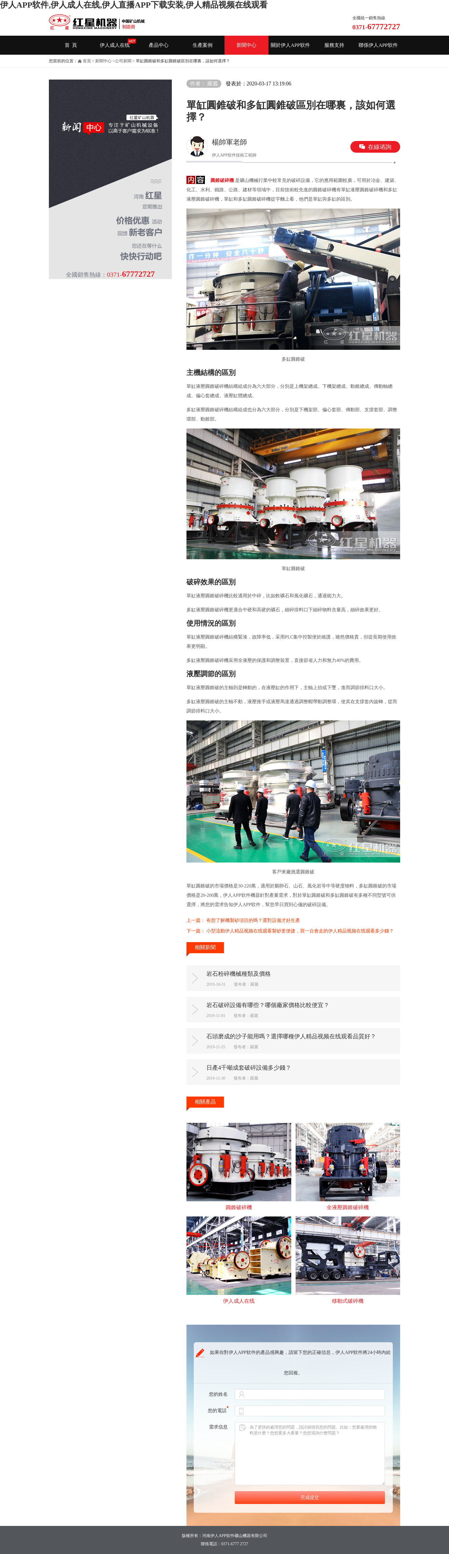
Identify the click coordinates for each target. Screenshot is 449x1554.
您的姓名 (218, 1394)
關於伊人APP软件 (290, 45)
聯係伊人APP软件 (378, 45)
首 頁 (71, 45)
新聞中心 (246, 45)
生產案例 (202, 45)
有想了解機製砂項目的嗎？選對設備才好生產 (253, 920)
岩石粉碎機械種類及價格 (238, 973)
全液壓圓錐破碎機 (348, 1207)
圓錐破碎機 (222, 180)
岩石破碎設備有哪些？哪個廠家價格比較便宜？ (267, 1005)
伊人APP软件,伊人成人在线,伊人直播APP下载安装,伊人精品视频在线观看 (134, 4)
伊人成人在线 (115, 45)
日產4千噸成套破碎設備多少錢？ (248, 1067)
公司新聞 (123, 61)
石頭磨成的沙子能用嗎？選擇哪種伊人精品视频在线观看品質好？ (291, 1036)
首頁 (87, 61)
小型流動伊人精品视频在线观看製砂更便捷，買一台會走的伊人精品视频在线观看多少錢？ (300, 930)
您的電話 (218, 1410)
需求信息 (218, 1426)
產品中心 (159, 45)
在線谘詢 (379, 147)
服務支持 (334, 45)
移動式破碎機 (348, 1301)
